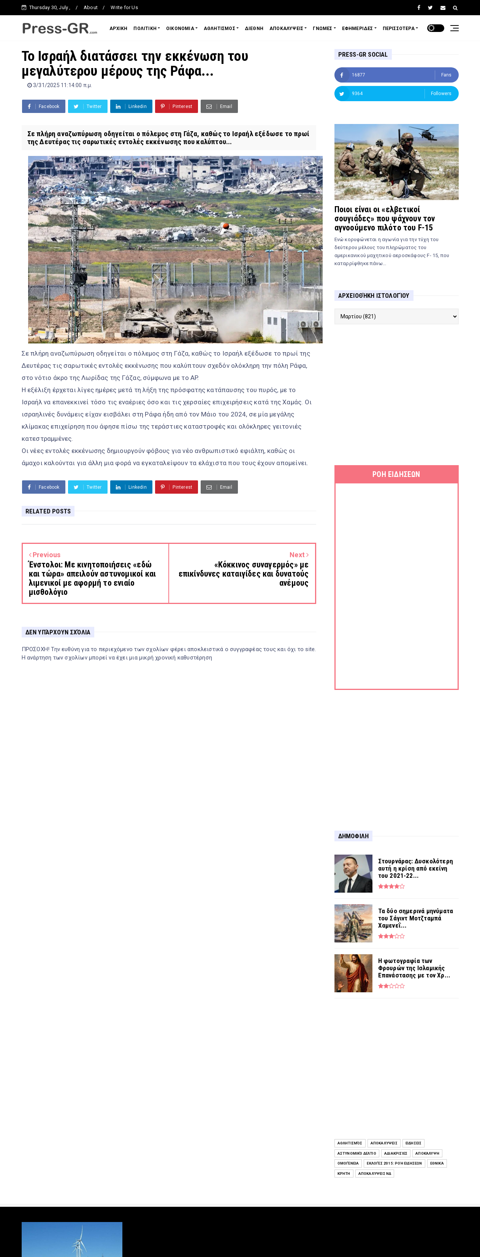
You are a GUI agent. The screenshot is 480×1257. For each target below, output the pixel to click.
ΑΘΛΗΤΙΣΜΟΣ (219, 28)
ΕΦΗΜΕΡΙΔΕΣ (357, 28)
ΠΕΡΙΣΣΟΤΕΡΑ (399, 28)
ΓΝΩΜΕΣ (322, 28)
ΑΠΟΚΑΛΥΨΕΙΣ (286, 28)
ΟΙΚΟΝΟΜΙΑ (180, 28)
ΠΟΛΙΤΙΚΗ (145, 28)
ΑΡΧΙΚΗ (118, 28)
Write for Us (124, 7)
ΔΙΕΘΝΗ (254, 28)
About (91, 7)
